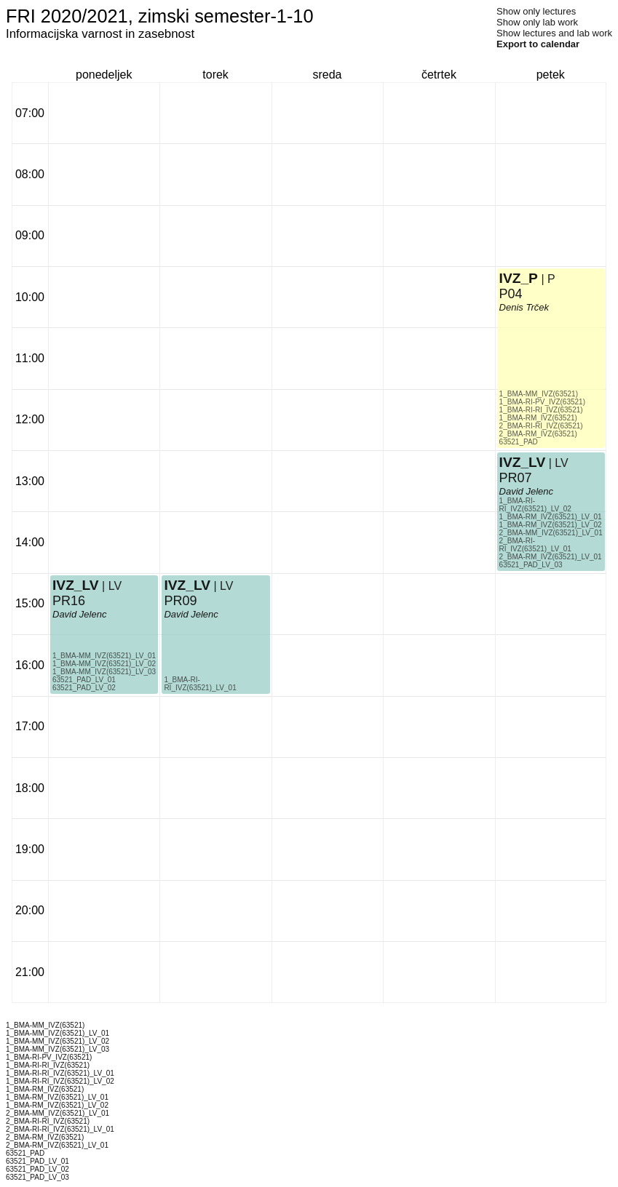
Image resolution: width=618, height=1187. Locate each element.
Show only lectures (536, 11)
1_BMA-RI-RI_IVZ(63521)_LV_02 (535, 505)
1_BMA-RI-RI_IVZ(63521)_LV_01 (200, 684)
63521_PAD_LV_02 (84, 688)
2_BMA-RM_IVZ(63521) (538, 434)
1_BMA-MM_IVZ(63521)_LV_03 (104, 672)
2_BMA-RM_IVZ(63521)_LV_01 (550, 557)
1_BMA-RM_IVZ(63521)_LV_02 (550, 525)
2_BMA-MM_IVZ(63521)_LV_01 (551, 533)
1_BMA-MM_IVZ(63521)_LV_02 (104, 664)
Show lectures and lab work (554, 33)
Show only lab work (537, 22)
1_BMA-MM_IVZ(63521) (538, 394)
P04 (511, 294)
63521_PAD (518, 442)
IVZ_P (518, 278)
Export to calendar (537, 44)
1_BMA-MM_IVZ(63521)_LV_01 (104, 656)
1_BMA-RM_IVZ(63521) (538, 418)
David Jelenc (79, 614)
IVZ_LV (75, 585)
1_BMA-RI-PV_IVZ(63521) (542, 402)
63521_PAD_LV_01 (84, 680)
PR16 (68, 601)
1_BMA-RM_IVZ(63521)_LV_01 (550, 517)
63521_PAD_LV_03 (531, 565)
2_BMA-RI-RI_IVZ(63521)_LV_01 (535, 545)
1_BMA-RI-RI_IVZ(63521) (541, 410)
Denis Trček (524, 307)
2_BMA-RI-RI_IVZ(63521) (541, 426)
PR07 (515, 478)
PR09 (180, 601)
